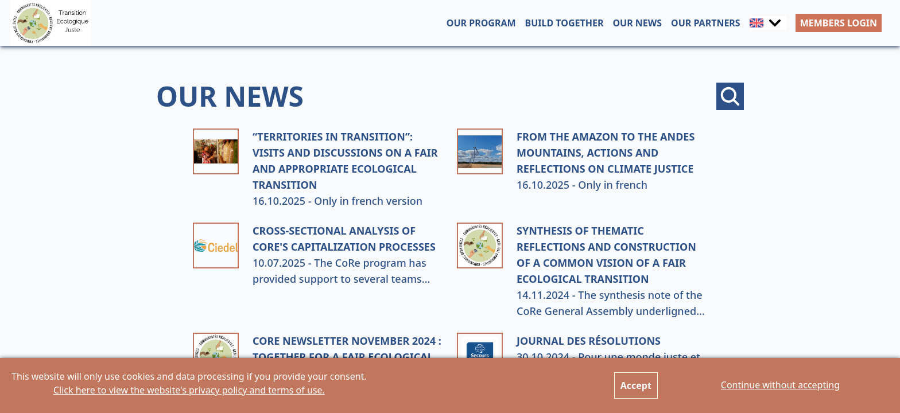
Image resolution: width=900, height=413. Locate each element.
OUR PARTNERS (705, 23)
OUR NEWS (637, 23)
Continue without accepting (780, 385)
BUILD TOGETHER (564, 23)
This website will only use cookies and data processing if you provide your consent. (189, 383)
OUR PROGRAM (481, 23)
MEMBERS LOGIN (838, 23)
